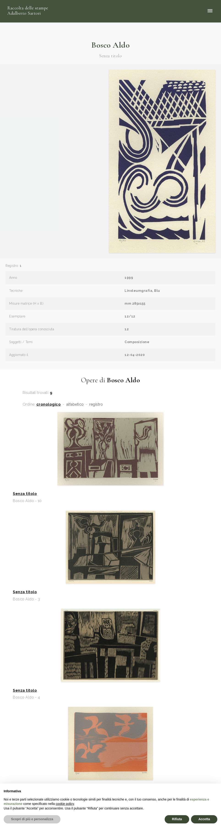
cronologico (48, 404)
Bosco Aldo (110, 45)
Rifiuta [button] (177, 819)
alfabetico (75, 404)
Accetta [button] (204, 819)
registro (96, 404)
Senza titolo (25, 494)
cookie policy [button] (65, 804)
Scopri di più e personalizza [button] (32, 819)
